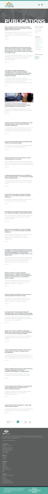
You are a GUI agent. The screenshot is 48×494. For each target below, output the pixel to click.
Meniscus (37, 44)
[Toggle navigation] (39, 4)
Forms (3, 470)
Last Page (30, 422)
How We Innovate (5, 451)
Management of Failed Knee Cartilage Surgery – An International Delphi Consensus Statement (19, 212)
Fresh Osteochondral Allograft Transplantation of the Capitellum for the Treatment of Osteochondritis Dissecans (18, 388)
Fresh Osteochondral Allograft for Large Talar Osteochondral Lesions (18, 406)
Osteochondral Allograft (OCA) (38, 40)
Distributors (4, 464)
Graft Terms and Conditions (7, 481)
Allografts (5, 444)
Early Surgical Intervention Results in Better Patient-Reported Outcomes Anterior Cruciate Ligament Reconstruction (18, 28)
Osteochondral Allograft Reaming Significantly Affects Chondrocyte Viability (18, 142)
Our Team (4, 459)
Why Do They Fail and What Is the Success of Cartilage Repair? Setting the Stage (18, 295)
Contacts (4, 474)
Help (3, 471)
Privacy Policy (7, 492)
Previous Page (9, 422)
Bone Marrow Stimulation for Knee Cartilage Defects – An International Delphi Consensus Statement (18, 231)
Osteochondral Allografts (6, 445)
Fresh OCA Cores (39, 42)
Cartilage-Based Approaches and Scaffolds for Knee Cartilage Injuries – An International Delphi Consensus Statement (19, 177)
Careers (3, 476)
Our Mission (4, 456)
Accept (34, 488)
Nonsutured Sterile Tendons (7, 449)
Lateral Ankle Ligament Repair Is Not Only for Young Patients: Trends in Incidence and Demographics (18, 351)
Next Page (26, 422)
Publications (4, 466)
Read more (7, 39)
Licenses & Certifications (6, 469)
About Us (4, 455)
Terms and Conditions (6, 480)
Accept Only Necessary (34, 490)
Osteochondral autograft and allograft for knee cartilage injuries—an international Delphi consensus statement (19, 124)
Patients (3, 465)
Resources (4, 461)
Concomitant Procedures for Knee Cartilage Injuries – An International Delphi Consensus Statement (18, 196)
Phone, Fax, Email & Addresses (7, 475)
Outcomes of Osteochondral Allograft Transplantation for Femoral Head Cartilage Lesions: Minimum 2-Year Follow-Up (17, 105)
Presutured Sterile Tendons (7, 450)
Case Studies (38, 49)
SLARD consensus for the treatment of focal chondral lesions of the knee (18, 158)
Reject (34, 492)
